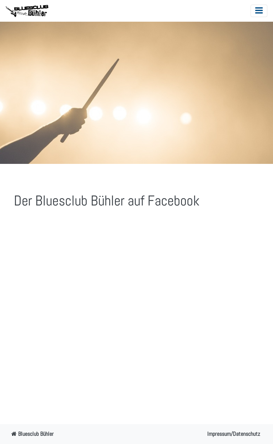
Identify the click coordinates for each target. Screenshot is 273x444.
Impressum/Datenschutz (233, 434)
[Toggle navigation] (259, 11)
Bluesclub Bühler (32, 434)
